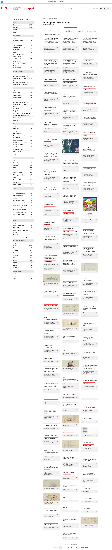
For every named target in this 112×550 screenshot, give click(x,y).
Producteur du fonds (19, 88)
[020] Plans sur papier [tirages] (50, 425)
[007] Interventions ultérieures (69, 394)
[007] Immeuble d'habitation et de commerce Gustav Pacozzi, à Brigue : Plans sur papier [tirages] (70, 379)
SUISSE (22, 165)
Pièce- (22, 253)
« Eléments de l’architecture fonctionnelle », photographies (50, 80)
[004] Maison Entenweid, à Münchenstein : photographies (50, 318)
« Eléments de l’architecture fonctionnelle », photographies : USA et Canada (50, 140)
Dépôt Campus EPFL (22, 226)
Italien (22, 32)
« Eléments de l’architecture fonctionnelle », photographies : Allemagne (89, 88)
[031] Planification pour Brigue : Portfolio (70, 486)
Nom (14, 123)
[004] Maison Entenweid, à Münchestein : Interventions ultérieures (50, 332)
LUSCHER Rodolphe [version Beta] (22, 55)
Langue (15, 22)
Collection (22, 268)
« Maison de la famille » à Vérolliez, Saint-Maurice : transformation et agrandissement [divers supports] (51, 238)
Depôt (14, 220)
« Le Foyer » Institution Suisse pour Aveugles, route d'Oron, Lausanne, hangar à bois (89, 184)
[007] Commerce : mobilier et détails (89, 353)
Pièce (22, 248)
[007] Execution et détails (49, 358)
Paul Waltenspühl (22, 140)
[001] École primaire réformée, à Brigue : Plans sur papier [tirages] (51, 304)
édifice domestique (22, 196)
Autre (22, 281)
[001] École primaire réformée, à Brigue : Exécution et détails (51, 292)
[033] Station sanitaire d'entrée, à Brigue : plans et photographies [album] (70, 519)
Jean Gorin (22, 147)
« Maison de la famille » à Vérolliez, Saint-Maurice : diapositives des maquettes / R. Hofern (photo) (70, 212)
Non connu (22, 109)
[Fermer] (110, 2)
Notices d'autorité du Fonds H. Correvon (22, 136)
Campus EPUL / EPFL (22, 215)
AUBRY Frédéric (22, 59)
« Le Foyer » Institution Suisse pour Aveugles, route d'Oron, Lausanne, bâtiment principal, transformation (50, 172)
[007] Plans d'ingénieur (87, 395)
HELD (22, 52)
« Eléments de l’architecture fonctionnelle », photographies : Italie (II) (50, 124)
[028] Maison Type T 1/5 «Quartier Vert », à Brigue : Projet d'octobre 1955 (51, 468)
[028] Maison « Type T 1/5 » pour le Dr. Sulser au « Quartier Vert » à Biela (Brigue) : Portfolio (51, 437)
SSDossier (22, 255)
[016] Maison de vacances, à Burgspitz (69, 405)
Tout (14, 38)
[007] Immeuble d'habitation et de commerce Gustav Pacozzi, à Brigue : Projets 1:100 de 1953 (51, 385)
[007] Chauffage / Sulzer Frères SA (70, 349)
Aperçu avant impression (49, 30)
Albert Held (22, 129)
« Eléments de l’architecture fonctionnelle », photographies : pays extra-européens (70, 81)
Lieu (14, 158)
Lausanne (22, 170)
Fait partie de (16, 35)
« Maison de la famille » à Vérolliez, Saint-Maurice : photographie (49, 223)
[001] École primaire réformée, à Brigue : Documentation (90, 279)
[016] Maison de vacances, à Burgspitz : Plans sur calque (89, 406)
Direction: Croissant (92, 31)
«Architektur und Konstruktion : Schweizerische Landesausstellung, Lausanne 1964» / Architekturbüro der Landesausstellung (50, 258)
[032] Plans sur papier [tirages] (69, 507)
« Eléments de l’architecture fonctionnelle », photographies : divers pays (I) (50, 94)
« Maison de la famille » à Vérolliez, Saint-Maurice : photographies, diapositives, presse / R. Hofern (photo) (89, 231)
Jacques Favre (22, 120)
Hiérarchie (59, 30)
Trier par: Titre (80, 31)
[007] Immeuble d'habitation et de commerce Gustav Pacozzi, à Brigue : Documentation (90, 367)
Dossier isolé (22, 265)
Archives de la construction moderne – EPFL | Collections (22, 83)
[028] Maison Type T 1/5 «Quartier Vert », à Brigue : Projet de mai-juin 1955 (90, 459)
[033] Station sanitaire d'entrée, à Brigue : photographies (51, 511)
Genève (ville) (22, 180)
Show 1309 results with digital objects (51, 34)
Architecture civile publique (22, 217)
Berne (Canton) (22, 185)
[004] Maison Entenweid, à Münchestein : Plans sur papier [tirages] (89, 339)
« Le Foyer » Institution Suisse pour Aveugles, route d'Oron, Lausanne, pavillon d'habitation (70, 197)
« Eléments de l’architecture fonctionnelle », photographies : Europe (70, 112)
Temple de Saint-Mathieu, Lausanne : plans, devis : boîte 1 (90, 59)
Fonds (22, 263)
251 (82, 547)
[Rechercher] (75, 8)
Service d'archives (18, 71)
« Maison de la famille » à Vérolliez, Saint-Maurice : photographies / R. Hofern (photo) (70, 230)
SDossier (22, 251)
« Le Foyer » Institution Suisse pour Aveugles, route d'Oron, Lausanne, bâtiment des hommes (70, 162)
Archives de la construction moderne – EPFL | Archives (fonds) (22, 78)
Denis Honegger (22, 118)
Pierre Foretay (22, 93)
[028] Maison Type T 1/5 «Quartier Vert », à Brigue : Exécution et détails (88, 444)
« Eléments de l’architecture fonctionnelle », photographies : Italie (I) (89, 119)
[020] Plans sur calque (87, 418)
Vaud (22, 168)
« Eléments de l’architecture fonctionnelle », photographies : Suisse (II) (89, 134)
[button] (93, 8)
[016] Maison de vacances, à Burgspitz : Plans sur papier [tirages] (50, 412)
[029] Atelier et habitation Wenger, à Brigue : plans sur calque (89, 475)
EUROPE (22, 163)
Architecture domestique (22, 193)
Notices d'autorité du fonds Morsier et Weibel (22, 143)
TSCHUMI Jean (22, 46)
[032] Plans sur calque (87, 498)
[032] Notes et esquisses (68, 497)
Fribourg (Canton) (22, 175)
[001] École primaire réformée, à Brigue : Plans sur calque (70, 294)
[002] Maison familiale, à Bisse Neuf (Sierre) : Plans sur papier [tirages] (89, 308)
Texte (22, 279)
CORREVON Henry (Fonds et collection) (22, 48)
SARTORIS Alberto (22, 41)
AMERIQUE (22, 182)
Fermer (55, 18)
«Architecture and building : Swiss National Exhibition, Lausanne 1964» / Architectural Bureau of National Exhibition (89, 249)
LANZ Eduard (22, 61)
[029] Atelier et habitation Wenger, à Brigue (68, 473)
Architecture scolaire (22, 201)
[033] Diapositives (86, 508)
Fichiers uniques (22, 25)
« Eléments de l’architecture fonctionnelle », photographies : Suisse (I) (70, 127)
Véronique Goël (22, 100)
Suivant (85, 547)
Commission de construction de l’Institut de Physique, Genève (22, 114)
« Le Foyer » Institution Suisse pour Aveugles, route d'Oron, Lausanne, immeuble (50, 189)
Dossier (22, 246)
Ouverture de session (104, 8)
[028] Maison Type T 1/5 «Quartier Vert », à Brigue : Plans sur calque (51, 452)
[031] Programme (86, 488)
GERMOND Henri (22, 43)
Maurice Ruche (22, 98)
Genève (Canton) (22, 173)
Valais (22, 178)
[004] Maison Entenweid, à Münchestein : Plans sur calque (70, 337)
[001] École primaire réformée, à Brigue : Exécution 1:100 (70, 281)
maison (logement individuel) (22, 203)
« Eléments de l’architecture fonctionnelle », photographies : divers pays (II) (70, 96)
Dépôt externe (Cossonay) (22, 237)
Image (22, 276)
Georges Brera (22, 131)
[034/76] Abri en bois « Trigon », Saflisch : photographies (51, 523)
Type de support (17, 271)
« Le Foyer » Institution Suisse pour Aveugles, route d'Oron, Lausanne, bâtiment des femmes (51, 155)
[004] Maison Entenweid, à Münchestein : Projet (49, 346)
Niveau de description (19, 240)
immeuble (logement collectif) (22, 206)
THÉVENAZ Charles (22, 68)
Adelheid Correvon (22, 149)
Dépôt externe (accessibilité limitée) (22, 231)
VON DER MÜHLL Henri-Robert (22, 64)
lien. (63, 1)
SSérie (22, 260)
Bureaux (22, 235)
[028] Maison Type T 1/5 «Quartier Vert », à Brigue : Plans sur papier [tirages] (70, 459)
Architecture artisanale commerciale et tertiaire (22, 208)
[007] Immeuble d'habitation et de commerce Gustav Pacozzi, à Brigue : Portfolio (90, 382)
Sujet (14, 188)
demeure (22, 198)
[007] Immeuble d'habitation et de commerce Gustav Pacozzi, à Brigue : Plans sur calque (51, 370)
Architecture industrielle (22, 212)
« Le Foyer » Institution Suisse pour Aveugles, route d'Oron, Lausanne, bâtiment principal (89, 168)
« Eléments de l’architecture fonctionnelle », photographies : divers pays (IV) (50, 109)
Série (22, 258)
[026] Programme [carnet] (68, 432)
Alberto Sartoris (22, 95)
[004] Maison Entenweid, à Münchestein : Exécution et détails (88, 324)
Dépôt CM (22, 228)
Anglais (22, 30)
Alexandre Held (22, 134)
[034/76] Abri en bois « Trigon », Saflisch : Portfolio (70, 534)
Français (22, 27)
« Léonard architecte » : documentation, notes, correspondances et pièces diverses (49, 205)
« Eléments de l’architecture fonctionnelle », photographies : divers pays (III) (89, 103)
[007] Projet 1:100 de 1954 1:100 (51, 399)
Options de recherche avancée (70, 27)
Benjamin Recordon (22, 111)
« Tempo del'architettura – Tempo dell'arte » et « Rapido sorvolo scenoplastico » (70, 246)
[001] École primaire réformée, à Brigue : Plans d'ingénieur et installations (90, 293)
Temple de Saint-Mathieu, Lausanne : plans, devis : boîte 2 (90, 73)
